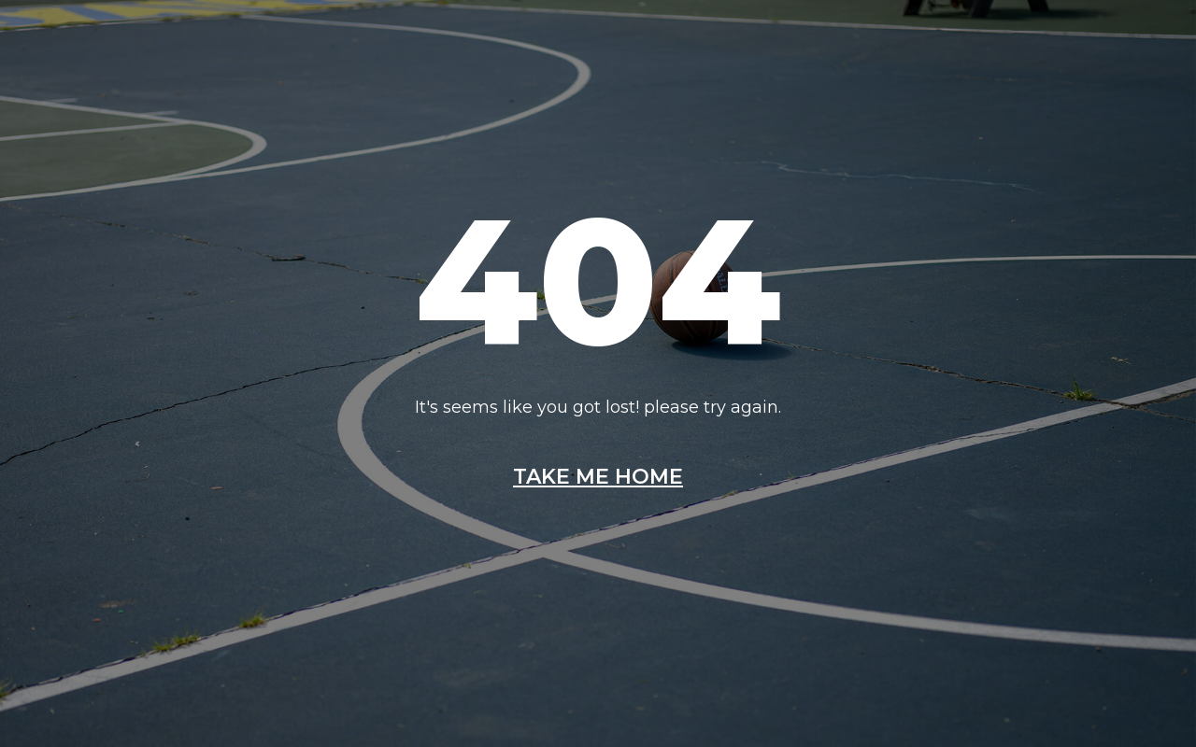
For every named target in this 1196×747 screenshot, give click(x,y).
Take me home (598, 477)
